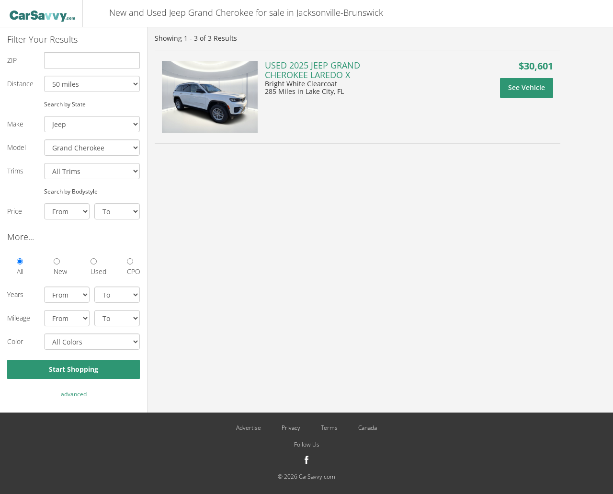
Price (14, 211)
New (60, 267)
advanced (74, 394)
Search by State (65, 104)
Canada (367, 428)
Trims (15, 170)
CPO (133, 267)
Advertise (248, 428)
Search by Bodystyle (71, 191)
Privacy (291, 428)
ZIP (12, 60)
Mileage (18, 317)
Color (15, 341)
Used (97, 267)
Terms (329, 428)
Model (16, 147)
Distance (20, 83)
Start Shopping (73, 369)
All (20, 267)
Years (15, 294)
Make (15, 123)
